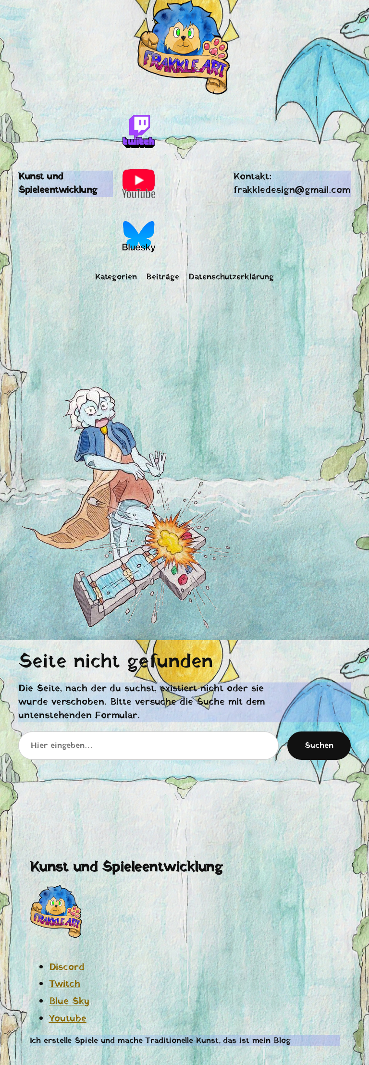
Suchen (319, 746)
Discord (67, 967)
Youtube (67, 1019)
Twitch (64, 984)
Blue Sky (69, 1001)
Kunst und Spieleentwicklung (58, 184)
